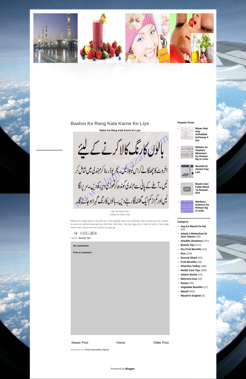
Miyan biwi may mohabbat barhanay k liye (202, 134)
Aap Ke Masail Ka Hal (193, 226)
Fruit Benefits (189, 262)
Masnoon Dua (189, 278)
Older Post (161, 342)
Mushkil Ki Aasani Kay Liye (202, 169)
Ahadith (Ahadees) (192, 240)
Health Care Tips (190, 270)
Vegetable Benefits (192, 287)
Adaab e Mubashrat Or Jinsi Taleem (194, 235)
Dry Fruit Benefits (191, 249)
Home (121, 342)
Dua (183, 253)
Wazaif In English (191, 295)
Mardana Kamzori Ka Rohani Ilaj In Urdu (202, 206)
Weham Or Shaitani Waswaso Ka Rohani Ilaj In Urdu (201, 153)
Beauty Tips (85, 238)
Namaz (185, 283)
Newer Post (80, 342)
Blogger (130, 368)
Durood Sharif (189, 257)
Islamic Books (189, 274)
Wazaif (184, 291)
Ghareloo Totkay (190, 266)
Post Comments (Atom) (97, 349)
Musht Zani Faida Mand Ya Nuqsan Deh (202, 188)
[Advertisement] (123, 90)
